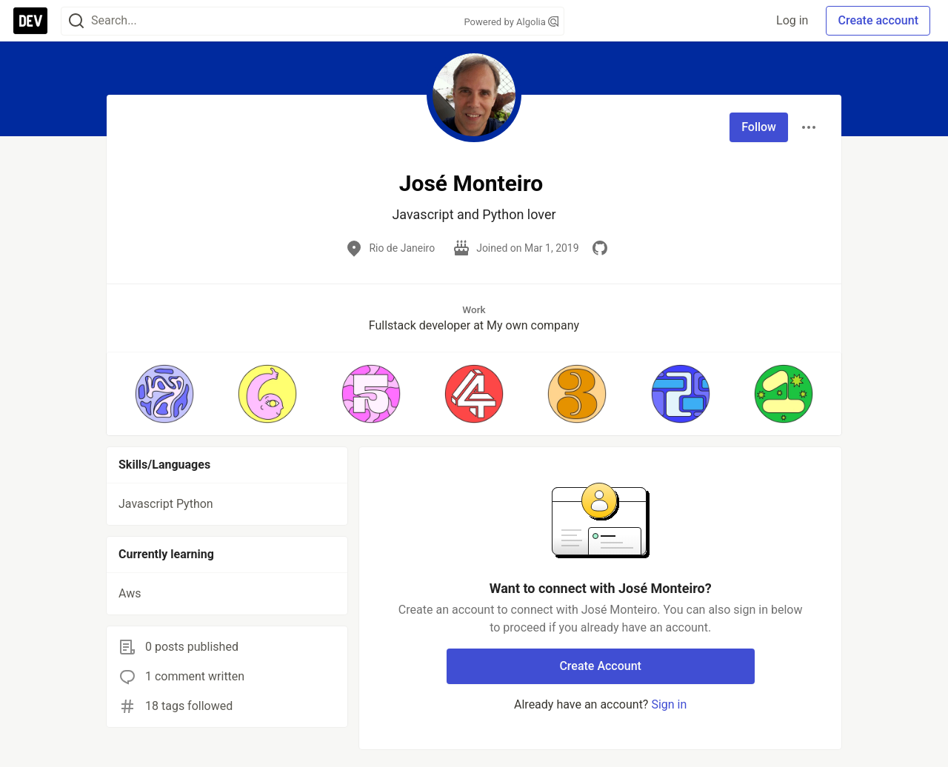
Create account (878, 20)
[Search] (76, 21)
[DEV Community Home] (30, 21)
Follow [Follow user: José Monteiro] (758, 127)
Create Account (600, 666)
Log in (792, 20)
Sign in (669, 704)
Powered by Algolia (511, 21)
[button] (164, 393)
